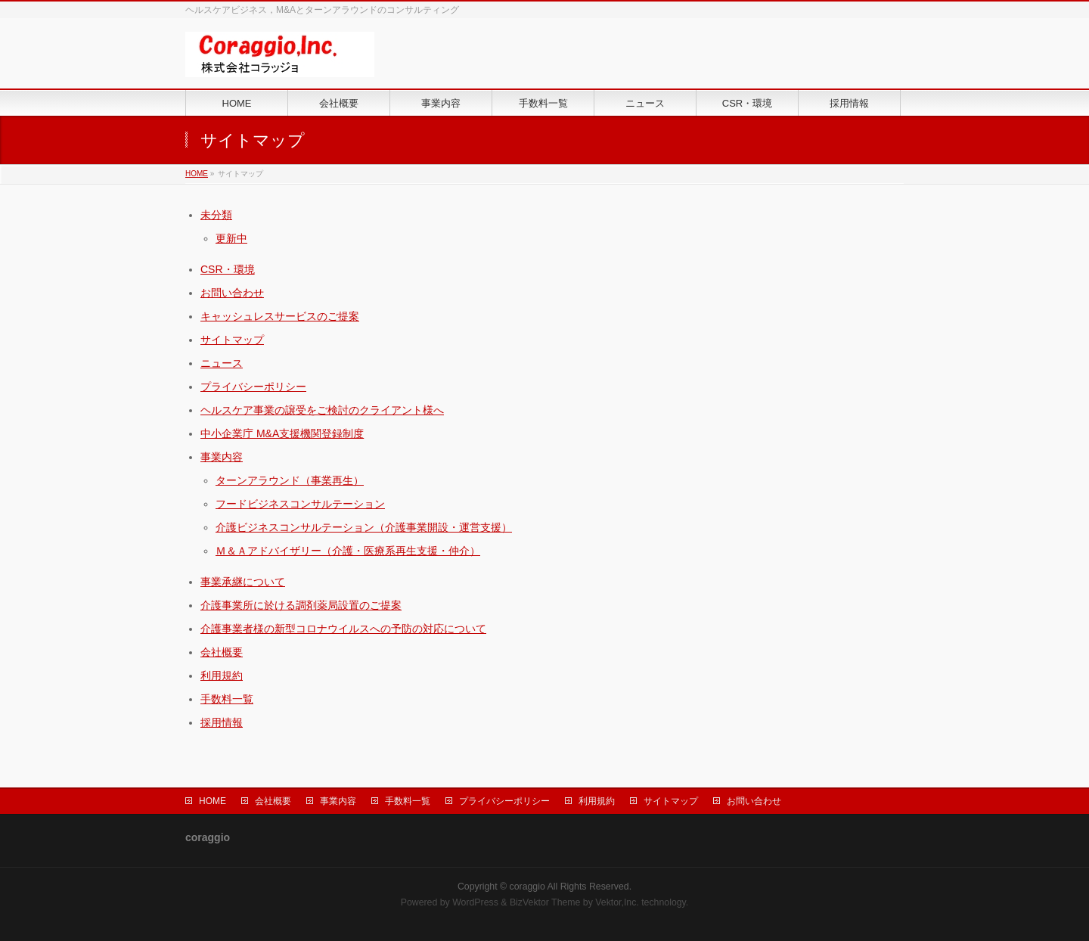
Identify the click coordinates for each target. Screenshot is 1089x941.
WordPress (475, 902)
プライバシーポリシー (253, 386)
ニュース (221, 363)
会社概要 (221, 652)
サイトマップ (232, 340)
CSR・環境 (227, 269)
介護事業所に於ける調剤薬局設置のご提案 (301, 605)
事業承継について (242, 582)
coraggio (527, 886)
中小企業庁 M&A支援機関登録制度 (282, 433)
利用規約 (221, 675)
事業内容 (221, 457)
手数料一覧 (226, 699)
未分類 (216, 215)
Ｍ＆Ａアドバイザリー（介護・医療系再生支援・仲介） (348, 551)
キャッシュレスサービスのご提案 (279, 316)
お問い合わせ (232, 293)
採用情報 (221, 722)
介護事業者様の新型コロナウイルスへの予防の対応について (343, 629)
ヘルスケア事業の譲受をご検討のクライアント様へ (322, 410)
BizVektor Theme (545, 902)
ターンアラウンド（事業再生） (290, 480)
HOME (196, 173)
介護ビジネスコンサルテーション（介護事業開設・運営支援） (364, 527)
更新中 (231, 238)
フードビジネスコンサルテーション (300, 504)
